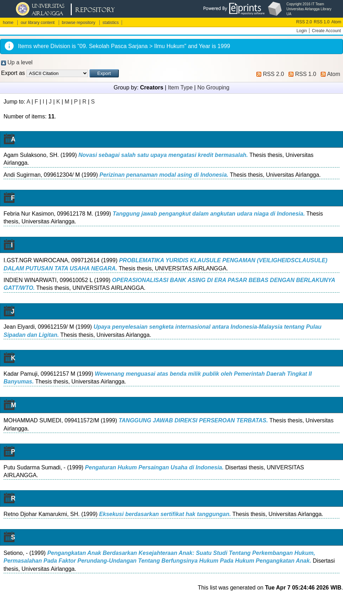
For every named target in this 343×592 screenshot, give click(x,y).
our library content (37, 22)
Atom (336, 21)
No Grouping (213, 87)
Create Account (326, 30)
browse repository (78, 22)
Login (302, 30)
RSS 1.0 (322, 21)
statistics (111, 22)
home (8, 22)
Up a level (20, 62)
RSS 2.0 (304, 21)
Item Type (180, 87)
